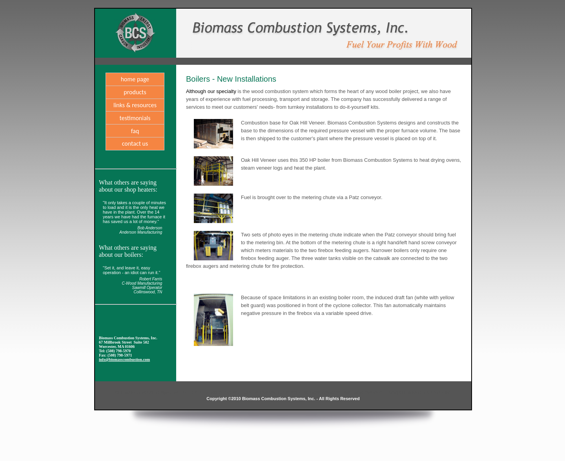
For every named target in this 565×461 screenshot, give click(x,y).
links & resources (135, 105)
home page (135, 79)
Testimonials (134, 118)
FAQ (135, 131)
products (135, 92)
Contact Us (135, 143)
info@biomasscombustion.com (124, 359)
